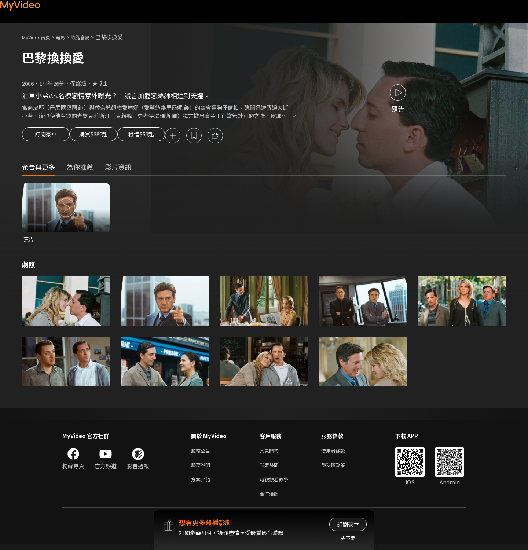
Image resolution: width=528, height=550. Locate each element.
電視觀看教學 (276, 484)
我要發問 (271, 468)
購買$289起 (102, 136)
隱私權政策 (339, 468)
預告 (28, 240)
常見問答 (271, 453)
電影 (66, 37)
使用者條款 (339, 453)
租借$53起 (158, 136)
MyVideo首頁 (38, 37)
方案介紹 (202, 484)
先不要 (348, 538)
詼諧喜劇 (88, 37)
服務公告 (202, 453)
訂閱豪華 (46, 136)
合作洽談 (271, 499)
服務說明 (202, 468)
